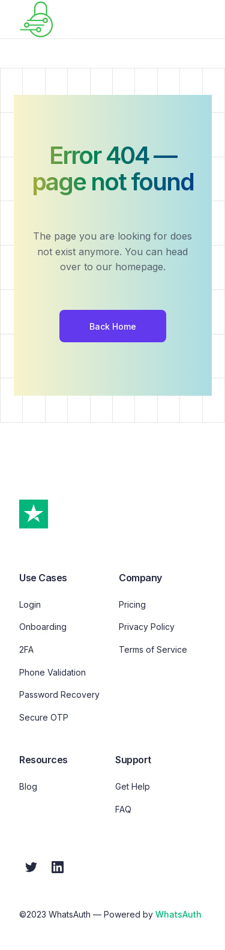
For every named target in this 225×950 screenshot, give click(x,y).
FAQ (123, 809)
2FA (26, 649)
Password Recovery (59, 694)
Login (30, 604)
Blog (28, 786)
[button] (202, 19)
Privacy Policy (147, 627)
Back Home (112, 326)
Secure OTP (43, 717)
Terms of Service (153, 649)
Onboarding (43, 627)
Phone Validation (52, 672)
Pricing (132, 604)
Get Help (132, 786)
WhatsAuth (178, 914)
